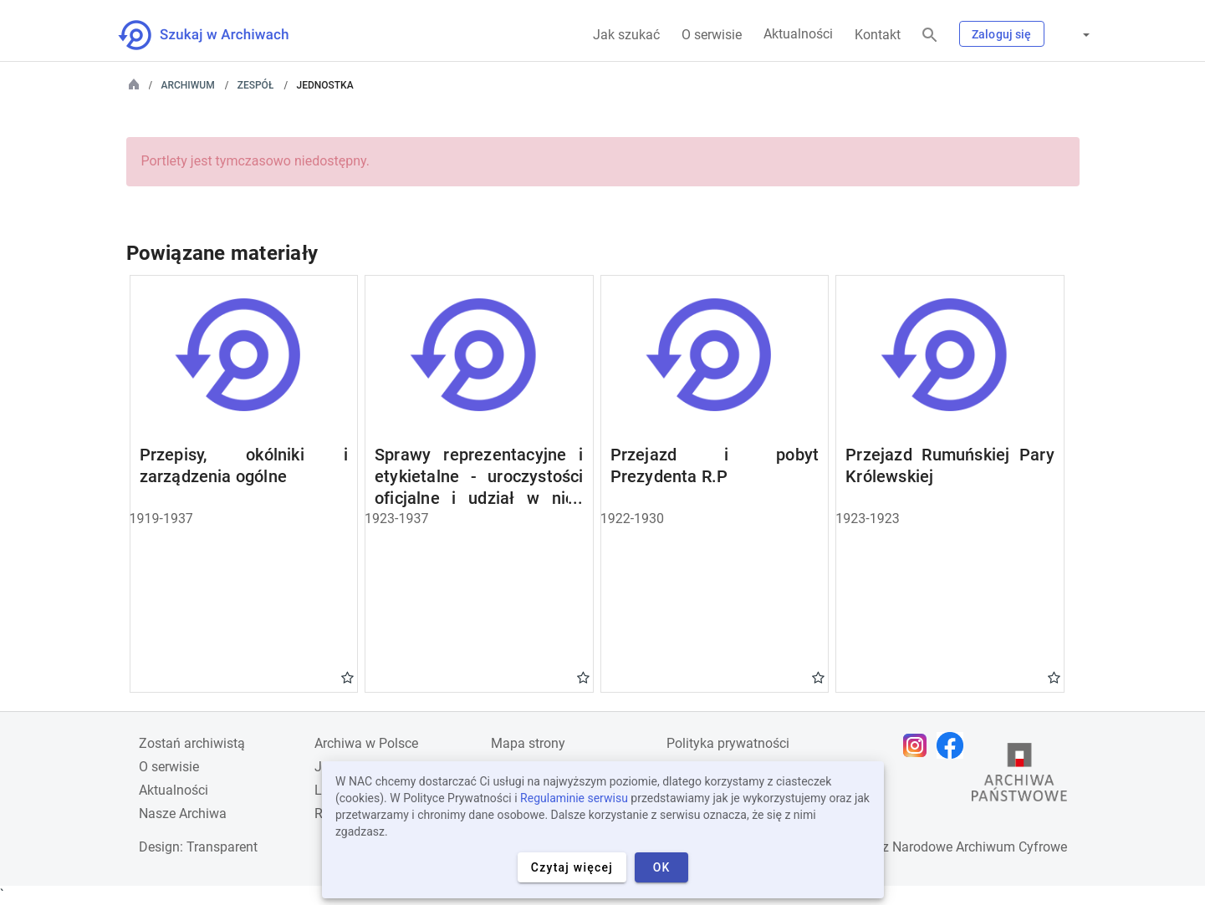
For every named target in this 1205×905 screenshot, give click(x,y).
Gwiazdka (347, 677)
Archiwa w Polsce (366, 743)
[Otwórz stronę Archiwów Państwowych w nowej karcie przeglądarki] (1019, 776)
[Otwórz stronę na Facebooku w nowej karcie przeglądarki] (954, 745)
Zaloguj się (1002, 34)
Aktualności (798, 34)
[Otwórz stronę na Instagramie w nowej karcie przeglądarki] (919, 745)
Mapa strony (528, 743)
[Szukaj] (929, 35)
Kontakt (878, 35)
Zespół (255, 85)
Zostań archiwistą (192, 743)
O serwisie (712, 35)
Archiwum (188, 85)
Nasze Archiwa (183, 813)
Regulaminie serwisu (574, 798)
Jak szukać (626, 35)
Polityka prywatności (727, 743)
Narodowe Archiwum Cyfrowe (979, 847)
